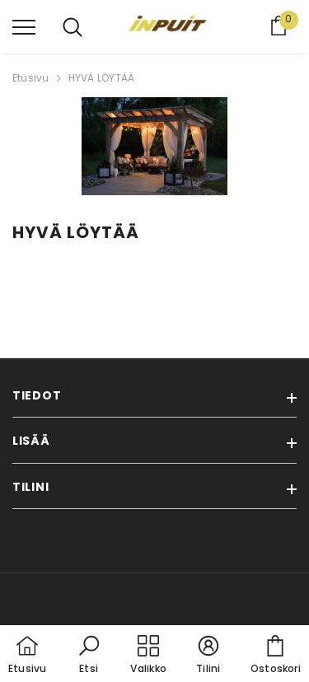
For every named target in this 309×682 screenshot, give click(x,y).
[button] (89, 655)
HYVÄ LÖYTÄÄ (101, 78)
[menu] (23, 26)
